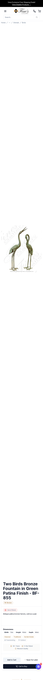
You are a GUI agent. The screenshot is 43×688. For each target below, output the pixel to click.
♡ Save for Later (31, 660)
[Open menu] (5, 11)
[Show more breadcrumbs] (9, 23)
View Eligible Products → (21, 5)
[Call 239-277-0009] (34, 11)
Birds (24, 23)
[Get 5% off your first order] (38, 665)
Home (3, 23)
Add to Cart (11, 660)
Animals (16, 23)
